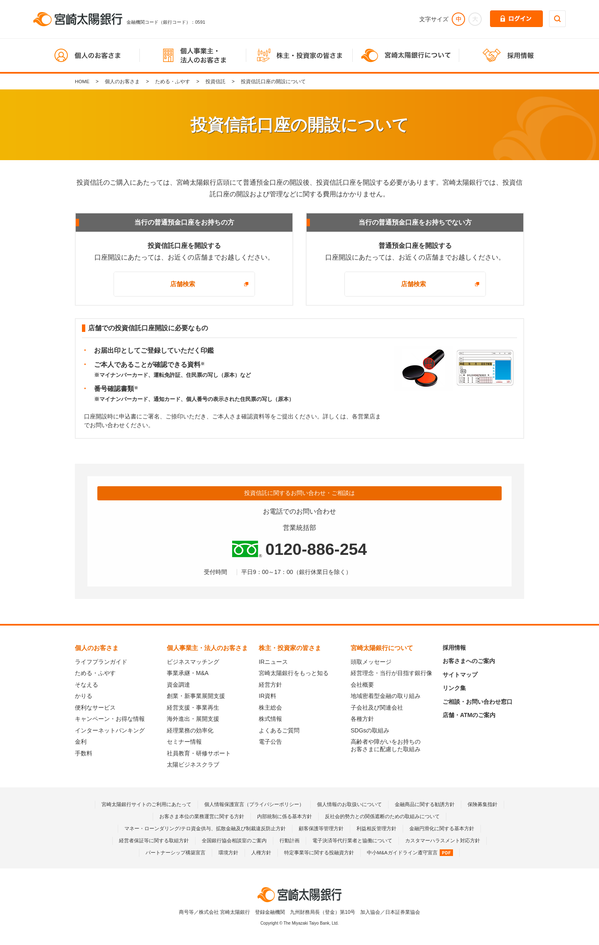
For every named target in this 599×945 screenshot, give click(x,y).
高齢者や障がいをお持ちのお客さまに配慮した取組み (386, 745)
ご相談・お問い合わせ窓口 (477, 701)
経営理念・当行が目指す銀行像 (391, 673)
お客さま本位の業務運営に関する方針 (201, 816)
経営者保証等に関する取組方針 (154, 841)
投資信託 (216, 81)
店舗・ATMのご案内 (469, 715)
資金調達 (178, 684)
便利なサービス (95, 707)
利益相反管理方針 (376, 828)
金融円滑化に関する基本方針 (441, 828)
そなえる (86, 684)
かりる (83, 696)
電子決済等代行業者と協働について (352, 841)
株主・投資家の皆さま (290, 647)
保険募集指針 (483, 804)
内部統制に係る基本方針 (284, 816)
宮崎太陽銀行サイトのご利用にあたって (146, 804)
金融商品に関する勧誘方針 (425, 804)
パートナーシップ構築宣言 (175, 853)
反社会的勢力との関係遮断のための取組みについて (382, 816)
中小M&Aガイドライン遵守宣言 (410, 853)
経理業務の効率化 (190, 730)
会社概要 (362, 684)
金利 (81, 741)
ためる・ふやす (173, 81)
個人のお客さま (122, 81)
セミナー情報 (184, 741)
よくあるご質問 (279, 730)
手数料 (83, 753)
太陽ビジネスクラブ (193, 764)
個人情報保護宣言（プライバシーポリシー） (254, 804)
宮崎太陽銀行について (382, 647)
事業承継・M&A (187, 673)
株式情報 (270, 718)
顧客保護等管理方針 (321, 828)
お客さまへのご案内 (469, 661)
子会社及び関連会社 (377, 707)
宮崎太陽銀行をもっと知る (294, 673)
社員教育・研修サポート (199, 753)
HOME (82, 81)
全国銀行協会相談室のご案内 (234, 841)
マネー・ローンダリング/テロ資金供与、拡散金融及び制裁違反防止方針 (204, 828)
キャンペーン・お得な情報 (110, 718)
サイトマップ (460, 674)
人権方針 (261, 853)
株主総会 (270, 707)
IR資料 (267, 696)
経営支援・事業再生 (193, 707)
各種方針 (362, 718)
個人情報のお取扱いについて (349, 804)
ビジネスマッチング (193, 661)
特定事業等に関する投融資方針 (319, 853)
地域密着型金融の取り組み (386, 696)
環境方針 (228, 853)
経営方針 (270, 684)
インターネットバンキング (110, 730)
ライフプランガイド (101, 661)
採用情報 (454, 647)
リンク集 (454, 688)
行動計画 (290, 841)
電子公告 (270, 741)
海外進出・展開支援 (193, 718)
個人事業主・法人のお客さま (207, 647)
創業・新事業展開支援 (196, 696)
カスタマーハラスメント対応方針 (442, 841)
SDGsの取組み (370, 730)
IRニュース (273, 661)
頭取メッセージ (371, 661)
